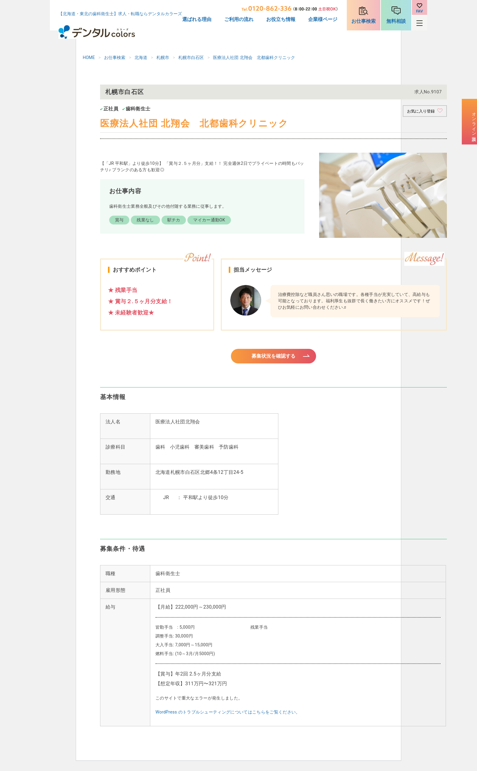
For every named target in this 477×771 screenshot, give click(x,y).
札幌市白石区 (191, 57)
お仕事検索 (363, 21)
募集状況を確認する (273, 358)
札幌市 (162, 57)
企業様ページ (322, 19)
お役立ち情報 (280, 19)
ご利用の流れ (238, 19)
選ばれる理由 (196, 19)
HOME (89, 57)
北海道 (140, 57)
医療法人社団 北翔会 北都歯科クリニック (254, 57)
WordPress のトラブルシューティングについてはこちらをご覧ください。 (227, 715)
